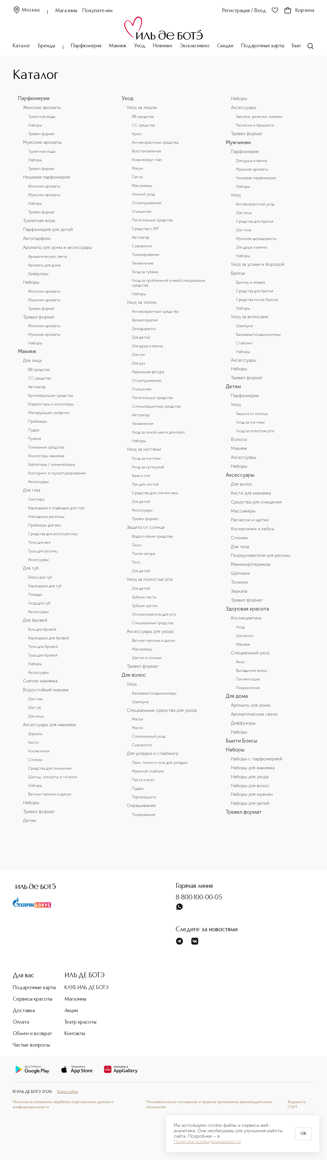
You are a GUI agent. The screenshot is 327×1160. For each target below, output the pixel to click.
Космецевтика (246, 618)
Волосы (239, 439)
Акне (240, 662)
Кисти (33, 742)
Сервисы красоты (32, 999)
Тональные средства (46, 447)
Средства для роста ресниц (53, 534)
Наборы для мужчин (252, 794)
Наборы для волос (250, 785)
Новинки (162, 46)
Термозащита (144, 797)
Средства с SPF (145, 229)
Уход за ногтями (144, 449)
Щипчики (240, 573)
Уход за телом (141, 302)
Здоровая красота (247, 609)
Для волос (134, 675)
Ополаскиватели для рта (154, 614)
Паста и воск (143, 780)
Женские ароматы (42, 107)
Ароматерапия (145, 320)
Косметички (38, 751)
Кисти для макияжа (251, 493)
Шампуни (140, 702)
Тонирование (144, 814)
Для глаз (31, 490)
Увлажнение (143, 263)
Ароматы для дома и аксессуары (57, 247)
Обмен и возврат (32, 1033)
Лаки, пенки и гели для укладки (159, 762)
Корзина (299, 10)
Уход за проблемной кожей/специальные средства (168, 283)
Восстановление (146, 151)
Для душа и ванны (147, 346)
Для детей (141, 337)
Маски (137, 168)
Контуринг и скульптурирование (57, 473)
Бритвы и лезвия (250, 282)
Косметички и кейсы (252, 529)
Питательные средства (152, 220)
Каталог (21, 46)
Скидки (225, 46)
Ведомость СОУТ (297, 1104)
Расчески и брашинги (255, 125)
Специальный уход (148, 736)
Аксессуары (38, 482)
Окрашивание (141, 805)
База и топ (141, 475)
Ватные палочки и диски (49, 794)
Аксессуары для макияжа (49, 724)
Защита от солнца (145, 527)
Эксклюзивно (194, 46)
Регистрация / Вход (244, 10)
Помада (35, 594)
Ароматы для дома (44, 265)
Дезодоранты (144, 328)
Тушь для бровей (42, 655)
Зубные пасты (144, 597)
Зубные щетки (144, 605)
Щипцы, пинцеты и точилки (52, 777)
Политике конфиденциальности (207, 1141)
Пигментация (248, 679)
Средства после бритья (257, 299)
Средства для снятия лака (155, 493)
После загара (143, 553)
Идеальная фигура (148, 372)
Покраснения (248, 688)
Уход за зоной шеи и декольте (158, 432)
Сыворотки (142, 246)
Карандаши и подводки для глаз (56, 508)
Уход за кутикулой (148, 467)
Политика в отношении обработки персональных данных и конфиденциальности (63, 1104)
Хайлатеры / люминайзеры (51, 464)
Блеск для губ (40, 577)
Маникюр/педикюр (250, 564)
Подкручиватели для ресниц (260, 555)
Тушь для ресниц (42, 551)
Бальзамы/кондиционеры (154, 693)
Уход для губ (39, 603)
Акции (71, 1010)
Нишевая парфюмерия (46, 177)
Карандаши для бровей (48, 638)
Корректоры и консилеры (51, 404)
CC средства (39, 378)
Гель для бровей (42, 629)
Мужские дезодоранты (256, 238)
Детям (29, 820)
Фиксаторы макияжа (46, 456)
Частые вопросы (31, 1045)
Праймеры (37, 421)
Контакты (75, 1033)
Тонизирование (145, 254)
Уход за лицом (142, 107)
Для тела (243, 230)
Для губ (31, 568)
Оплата (21, 1022)
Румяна (34, 438)
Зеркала (35, 734)
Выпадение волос (251, 670)
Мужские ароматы (42, 142)
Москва (26, 10)
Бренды (46, 46)
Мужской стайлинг (148, 771)
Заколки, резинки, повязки (259, 116)
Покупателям (97, 10)
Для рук (138, 363)
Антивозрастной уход (255, 204)
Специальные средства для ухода (162, 710)
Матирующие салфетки (49, 413)
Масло (137, 728)
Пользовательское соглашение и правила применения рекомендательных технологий (209, 1104)
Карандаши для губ (45, 586)
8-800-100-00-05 (199, 898)
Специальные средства (152, 623)
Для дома (237, 696)
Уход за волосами (249, 316)
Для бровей (35, 620)
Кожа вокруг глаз (147, 159)
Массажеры (142, 185)
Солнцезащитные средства (156, 406)
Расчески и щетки (250, 520)
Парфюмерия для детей (48, 229)
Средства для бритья (254, 221)
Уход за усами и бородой (257, 264)
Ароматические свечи (47, 256)
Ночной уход (143, 194)
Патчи (137, 177)
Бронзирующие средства (50, 395)
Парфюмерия (86, 46)
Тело (136, 562)
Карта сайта (67, 1092)
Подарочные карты (262, 46)
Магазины (66, 10)
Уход (139, 46)
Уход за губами (145, 272)
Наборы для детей (250, 803)
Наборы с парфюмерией (256, 759)
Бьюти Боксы (241, 741)
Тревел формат (41, 134)
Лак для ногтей (145, 484)
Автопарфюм (36, 238)
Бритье (238, 273)
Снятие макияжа (40, 681)
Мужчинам (238, 142)
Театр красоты (80, 1022)
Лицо (136, 545)
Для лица (32, 360)
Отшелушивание (147, 203)
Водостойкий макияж (46, 690)
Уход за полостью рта (149, 579)
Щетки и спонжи (147, 658)
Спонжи (35, 759)
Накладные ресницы (46, 516)
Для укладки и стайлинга (152, 753)
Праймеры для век (44, 525)
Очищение (141, 211)
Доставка (24, 1010)
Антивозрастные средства (155, 142)
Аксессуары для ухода (150, 631)
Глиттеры (36, 499)
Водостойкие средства (152, 536)
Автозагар (37, 387)
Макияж (117, 46)
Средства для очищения (50, 768)
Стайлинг (244, 343)
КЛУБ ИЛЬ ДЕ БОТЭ (87, 987)
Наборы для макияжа (253, 768)
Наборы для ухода (250, 777)
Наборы (35, 125)
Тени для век (39, 542)
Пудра (33, 430)
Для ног (138, 354)
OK (303, 1134)
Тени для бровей (43, 646)
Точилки (239, 582)
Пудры (138, 788)
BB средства (39, 369)
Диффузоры (38, 274)
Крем (136, 134)
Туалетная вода (41, 116)
